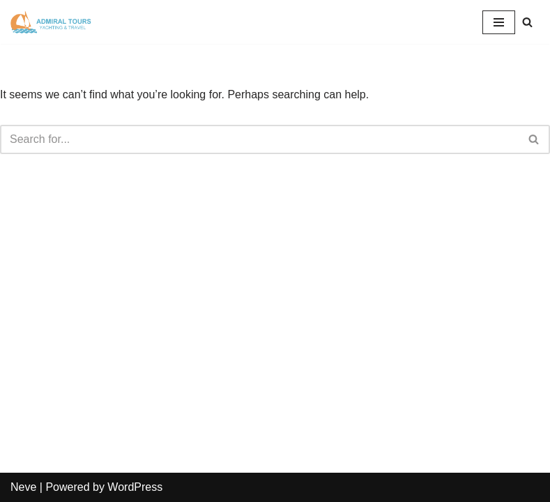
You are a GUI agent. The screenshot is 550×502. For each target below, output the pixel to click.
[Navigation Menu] (498, 22)
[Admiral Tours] (52, 22)
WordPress (134, 487)
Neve (23, 487)
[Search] (527, 22)
